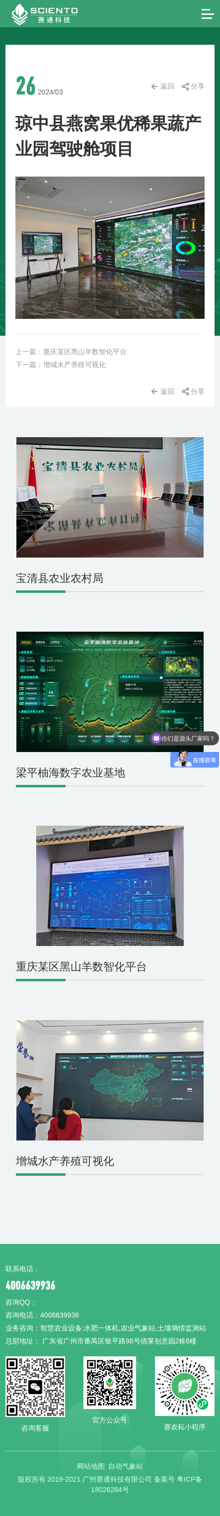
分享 (198, 86)
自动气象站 (125, 1464)
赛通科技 (36, 13)
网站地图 (91, 1464)
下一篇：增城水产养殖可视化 (60, 365)
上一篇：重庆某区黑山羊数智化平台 (71, 352)
